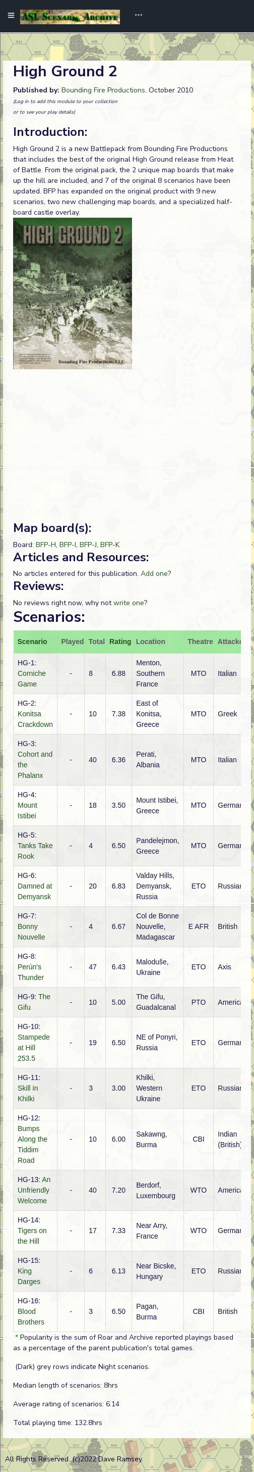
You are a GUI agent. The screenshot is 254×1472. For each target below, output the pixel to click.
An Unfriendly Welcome (34, 1190)
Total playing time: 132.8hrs (57, 1423)
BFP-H (46, 545)
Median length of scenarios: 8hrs (65, 1385)
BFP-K (109, 545)
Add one (154, 573)
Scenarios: (49, 617)
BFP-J (88, 545)
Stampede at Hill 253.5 (34, 1047)
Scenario (32, 641)
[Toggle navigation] (135, 16)
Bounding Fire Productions (103, 90)
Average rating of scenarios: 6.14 (66, 1404)
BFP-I (67, 545)
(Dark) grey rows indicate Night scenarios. (81, 1366)
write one (128, 603)
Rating (120, 641)
